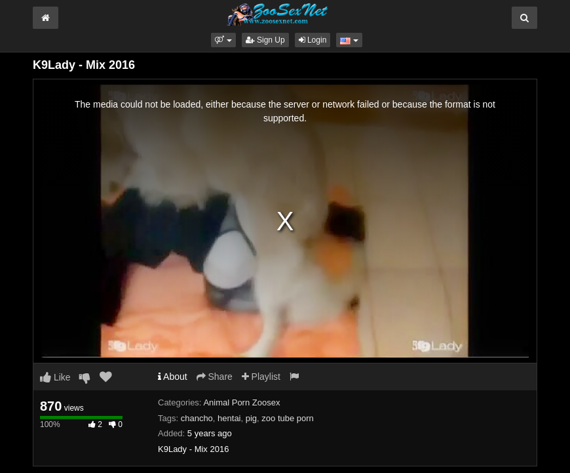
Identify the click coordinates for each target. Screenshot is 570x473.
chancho (197, 418)
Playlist (261, 376)
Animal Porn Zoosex (241, 402)
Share (215, 376)
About (172, 376)
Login (313, 40)
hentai (229, 418)
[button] (223, 40)
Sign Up (265, 40)
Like (55, 377)
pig (251, 418)
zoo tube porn (287, 418)
